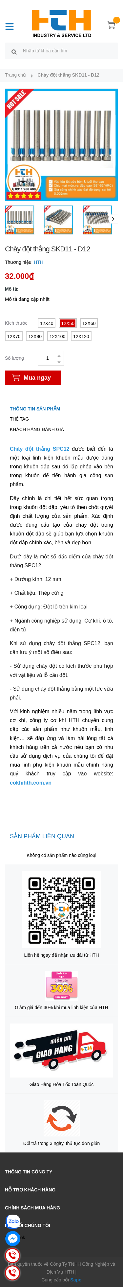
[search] (14, 51)
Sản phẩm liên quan (42, 836)
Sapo (75, 1279)
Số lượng (14, 358)
